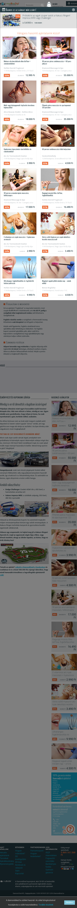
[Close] (73, 9)
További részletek (46, 905)
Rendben (69, 902)
